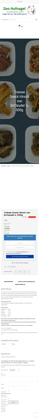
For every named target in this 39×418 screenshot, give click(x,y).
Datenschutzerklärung (5, 393)
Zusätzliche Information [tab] (26, 281)
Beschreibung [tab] (8, 281)
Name (2, 384)
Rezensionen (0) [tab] (20, 284)
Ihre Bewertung (4, 370)
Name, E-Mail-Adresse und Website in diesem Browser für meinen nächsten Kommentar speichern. (4, 405)
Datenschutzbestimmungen (13, 253)
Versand (7, 226)
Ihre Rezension (3, 374)
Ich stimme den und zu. (17, 252)
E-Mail (2, 388)
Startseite (3, 166)
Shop (8, 166)
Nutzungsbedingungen (21, 252)
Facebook (20, 1)
